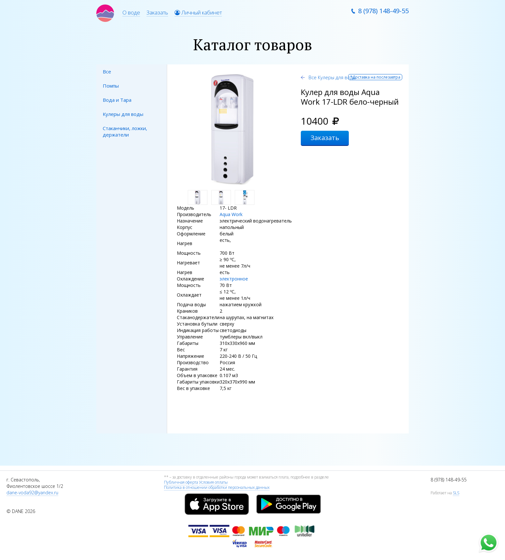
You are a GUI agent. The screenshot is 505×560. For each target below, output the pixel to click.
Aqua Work (231, 214)
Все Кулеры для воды (331, 77)
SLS (456, 493)
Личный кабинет (198, 12)
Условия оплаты (213, 482)
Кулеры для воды (123, 114)
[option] (232, 129)
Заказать (157, 12)
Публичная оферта (181, 482)
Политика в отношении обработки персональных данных (217, 487)
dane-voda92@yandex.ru (32, 492)
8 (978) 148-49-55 (383, 10)
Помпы (111, 85)
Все (107, 71)
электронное (234, 279)
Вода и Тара (117, 100)
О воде (131, 12)
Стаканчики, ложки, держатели (125, 131)
